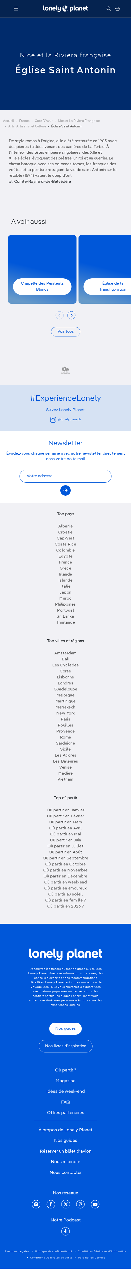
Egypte (65, 557)
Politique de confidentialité (53, 1251)
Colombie (65, 551)
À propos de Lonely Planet (65, 1130)
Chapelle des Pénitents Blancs (42, 287)
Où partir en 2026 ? (65, 906)
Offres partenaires (65, 1113)
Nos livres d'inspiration (65, 1046)
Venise (65, 768)
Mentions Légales (17, 1251)
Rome (65, 738)
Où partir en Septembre (65, 858)
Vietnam (66, 780)
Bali (65, 659)
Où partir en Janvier (65, 810)
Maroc (65, 599)
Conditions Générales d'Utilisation (102, 1251)
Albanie (65, 526)
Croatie (65, 532)
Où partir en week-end (65, 882)
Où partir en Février (65, 816)
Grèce (66, 569)
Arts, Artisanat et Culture (27, 126)
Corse (65, 671)
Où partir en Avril (65, 828)
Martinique (66, 701)
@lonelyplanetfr (65, 420)
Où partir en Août (65, 852)
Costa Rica (65, 544)
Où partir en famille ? (65, 900)
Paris (65, 719)
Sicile (65, 750)
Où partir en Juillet (66, 846)
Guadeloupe (66, 689)
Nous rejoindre (65, 1162)
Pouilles (66, 725)
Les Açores (65, 756)
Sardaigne (65, 744)
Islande (65, 581)
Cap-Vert (65, 538)
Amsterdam (65, 653)
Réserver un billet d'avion (66, 1151)
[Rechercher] (108, 9)
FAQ (65, 1102)
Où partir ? (65, 1070)
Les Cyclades (65, 665)
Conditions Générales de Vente (51, 1257)
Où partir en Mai (65, 834)
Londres (66, 683)
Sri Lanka (65, 617)
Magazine (66, 1081)
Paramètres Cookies (92, 1257)
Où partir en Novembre (65, 870)
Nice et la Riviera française (65, 55)
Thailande (65, 623)
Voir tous (66, 332)
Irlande (65, 575)
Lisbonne (65, 677)
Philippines (65, 605)
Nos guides (65, 1029)
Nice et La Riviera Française (79, 121)
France (24, 121)
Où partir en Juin (65, 840)
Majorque (65, 695)
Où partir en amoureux (65, 888)
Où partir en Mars (65, 822)
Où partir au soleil (65, 894)
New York (65, 713)
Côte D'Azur (44, 121)
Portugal (65, 611)
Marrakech (66, 707)
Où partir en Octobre (65, 864)
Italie (65, 587)
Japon (66, 593)
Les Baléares (65, 762)
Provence (65, 732)
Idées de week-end (65, 1091)
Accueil (8, 121)
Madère (65, 774)
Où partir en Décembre (66, 876)
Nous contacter (66, 1172)
